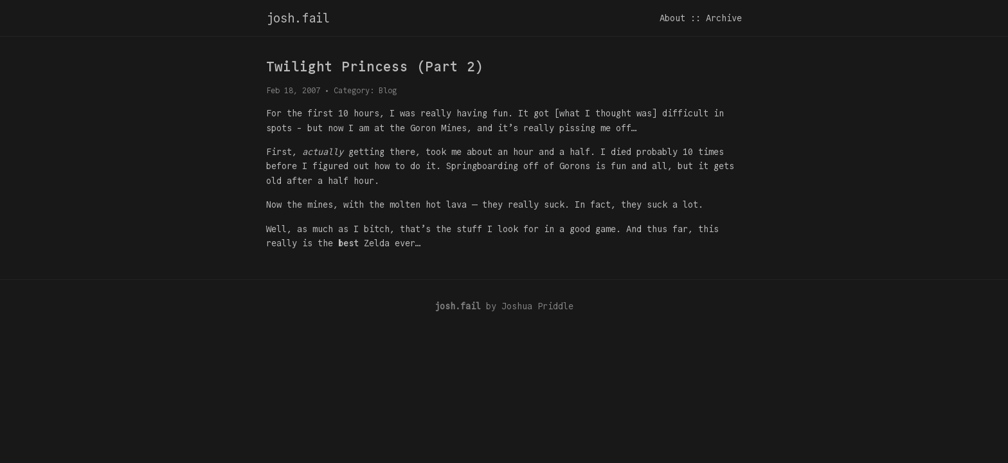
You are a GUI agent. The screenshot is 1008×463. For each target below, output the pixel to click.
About (672, 18)
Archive (724, 18)
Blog (388, 90)
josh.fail (298, 18)
